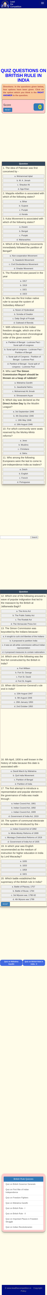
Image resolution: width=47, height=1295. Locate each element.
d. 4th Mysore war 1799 (23, 899)
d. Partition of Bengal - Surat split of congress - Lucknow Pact (23, 365)
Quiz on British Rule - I (15, 1208)
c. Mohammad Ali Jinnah (23, 391)
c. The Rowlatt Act (23, 620)
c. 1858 (23, 870)
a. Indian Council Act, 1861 (23, 803)
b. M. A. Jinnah (23, 180)
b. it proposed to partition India (23, 641)
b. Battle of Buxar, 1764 (23, 891)
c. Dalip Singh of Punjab (23, 318)
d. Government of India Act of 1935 (23, 842)
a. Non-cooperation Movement (23, 256)
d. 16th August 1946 (23, 424)
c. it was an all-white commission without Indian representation (23, 646)
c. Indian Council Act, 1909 (23, 812)
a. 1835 (23, 861)
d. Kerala (23, 214)
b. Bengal (23, 231)
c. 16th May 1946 (23, 420)
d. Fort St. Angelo (23, 681)
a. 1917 (23, 281)
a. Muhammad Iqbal (23, 176)
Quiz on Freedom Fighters (17, 1198)
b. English (23, 474)
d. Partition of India (23, 784)
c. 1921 (23, 289)
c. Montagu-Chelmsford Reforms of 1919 (23, 837)
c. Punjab (23, 210)
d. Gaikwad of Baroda (23, 323)
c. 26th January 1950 (23, 702)
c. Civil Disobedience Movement (23, 264)
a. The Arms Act (23, 611)
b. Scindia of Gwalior (23, 314)
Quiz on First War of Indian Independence (17, 1190)
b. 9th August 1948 (23, 698)
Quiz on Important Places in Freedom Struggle (22, 1220)
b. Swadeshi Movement (23, 260)
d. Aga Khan (23, 189)
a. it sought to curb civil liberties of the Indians (23, 636)
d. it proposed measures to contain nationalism (23, 652)
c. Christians (23, 449)
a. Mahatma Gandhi (23, 383)
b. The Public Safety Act (23, 615)
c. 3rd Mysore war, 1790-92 (23, 895)
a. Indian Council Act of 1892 (23, 829)
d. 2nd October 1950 (23, 706)
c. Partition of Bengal (23, 780)
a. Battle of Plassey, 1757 (23, 887)
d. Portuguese (23, 482)
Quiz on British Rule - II (16, 1214)
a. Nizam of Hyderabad (23, 310)
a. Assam (23, 227)
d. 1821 (23, 874)
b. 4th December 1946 (23, 416)
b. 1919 (23, 285)
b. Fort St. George (23, 672)
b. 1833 (23, 865)
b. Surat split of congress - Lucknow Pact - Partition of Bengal (23, 351)
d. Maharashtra (23, 240)
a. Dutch (23, 469)
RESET (8, 110)
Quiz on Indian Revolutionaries (19, 1227)
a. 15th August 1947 (23, 693)
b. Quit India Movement (23, 775)
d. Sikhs (23, 453)
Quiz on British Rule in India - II (34, 963)
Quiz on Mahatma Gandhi (11, 963)
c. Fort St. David (23, 677)
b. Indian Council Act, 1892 (23, 808)
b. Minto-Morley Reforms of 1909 (23, 833)
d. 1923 (23, 294)
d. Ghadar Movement (23, 268)
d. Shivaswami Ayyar (23, 395)
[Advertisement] (23, 39)
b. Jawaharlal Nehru (23, 387)
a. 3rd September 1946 (23, 412)
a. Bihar (23, 201)
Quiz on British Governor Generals (21, 1184)
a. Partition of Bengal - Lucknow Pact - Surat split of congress (23, 343)
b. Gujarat (23, 206)
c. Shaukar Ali (23, 185)
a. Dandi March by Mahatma (23, 771)
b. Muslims (23, 445)
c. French (23, 478)
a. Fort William (23, 668)
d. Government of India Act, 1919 (23, 816)
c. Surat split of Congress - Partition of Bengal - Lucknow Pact (23, 358)
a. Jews (23, 440)
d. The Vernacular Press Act (23, 624)
